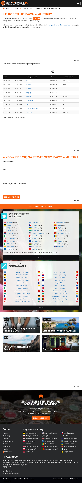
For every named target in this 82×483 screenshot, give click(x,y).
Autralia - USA (60, 280)
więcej (41, 257)
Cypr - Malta (59, 283)
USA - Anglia (59, 301)
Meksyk (66, 449)
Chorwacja (11, 238)
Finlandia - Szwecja (22, 285)
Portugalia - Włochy (60, 299)
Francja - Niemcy (22, 296)
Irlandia (9, 236)
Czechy (34, 225)
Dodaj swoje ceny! (41, 418)
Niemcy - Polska (22, 275)
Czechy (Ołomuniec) (32, 436)
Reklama (5, 444)
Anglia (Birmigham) (50, 446)
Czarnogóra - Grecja (59, 296)
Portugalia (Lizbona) (51, 449)
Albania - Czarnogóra (22, 291)
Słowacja (60, 246)
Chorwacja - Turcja (60, 275)
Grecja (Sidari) (49, 441)
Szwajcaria (61, 222)
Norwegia (10, 241)
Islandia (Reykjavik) (70, 446)
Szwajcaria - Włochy (22, 301)
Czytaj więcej (7, 467)
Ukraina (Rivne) (69, 444)
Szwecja (10, 249)
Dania (9, 230)
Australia (35, 246)
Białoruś (60, 241)
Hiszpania (10, 246)
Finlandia (60, 244)
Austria (59, 230)
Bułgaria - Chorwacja (22, 293)
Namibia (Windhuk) (70, 441)
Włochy (9, 244)
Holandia (10, 233)
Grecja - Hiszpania (22, 272)
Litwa (59, 225)
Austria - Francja (22, 283)
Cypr (59, 238)
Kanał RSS (8, 452)
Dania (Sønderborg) (31, 438)
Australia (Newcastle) (71, 438)
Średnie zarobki (8, 441)
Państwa (5, 433)
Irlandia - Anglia (22, 288)
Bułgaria (35, 230)
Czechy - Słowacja (60, 291)
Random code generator (11, 473)
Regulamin (6, 446)
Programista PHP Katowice (70, 479)
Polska (9, 222)
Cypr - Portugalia (60, 272)
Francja (34, 238)
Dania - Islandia (60, 288)
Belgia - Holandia (22, 277)
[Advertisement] (41, 371)
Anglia (9, 228)
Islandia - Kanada (22, 280)
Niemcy (9, 225)
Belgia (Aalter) (68, 452)
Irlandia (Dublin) (49, 444)
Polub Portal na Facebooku (41, 207)
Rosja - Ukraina (59, 285)
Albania (34, 249)
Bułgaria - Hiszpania (59, 293)
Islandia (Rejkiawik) (50, 438)
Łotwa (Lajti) (29, 452)
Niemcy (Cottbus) (31, 433)
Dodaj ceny (6, 436)
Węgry (34, 244)
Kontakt (5, 449)
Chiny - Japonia (60, 277)
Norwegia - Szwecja (22, 299)
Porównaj (6, 438)
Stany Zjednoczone (39, 233)
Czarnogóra (61, 233)
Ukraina (35, 228)
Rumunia (60, 236)
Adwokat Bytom (8, 471)
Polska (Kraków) (30, 449)
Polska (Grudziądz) (31, 446)
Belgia (59, 228)
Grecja (34, 222)
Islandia (35, 241)
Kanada (35, 236)
